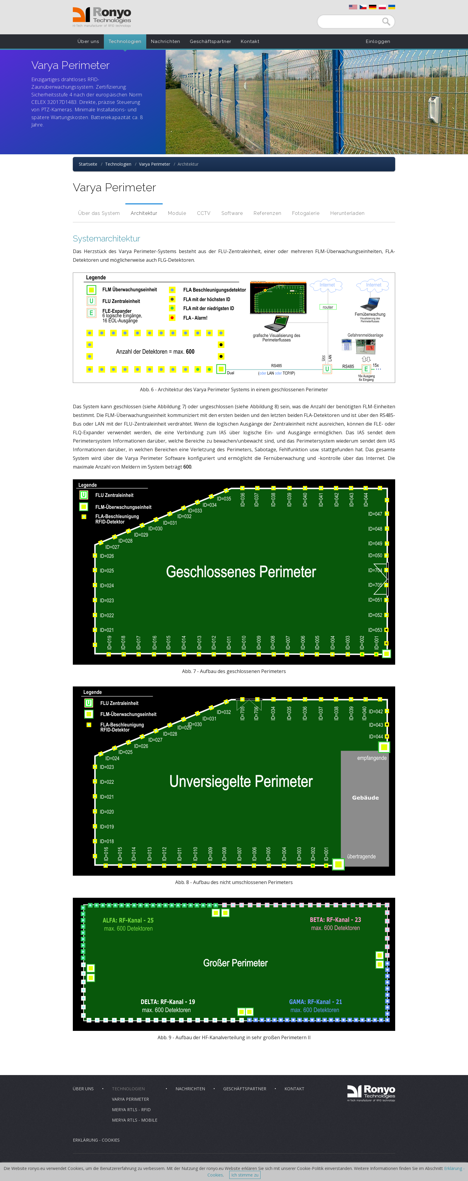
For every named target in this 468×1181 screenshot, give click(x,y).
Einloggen (378, 41)
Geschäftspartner (210, 41)
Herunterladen (347, 213)
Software (232, 213)
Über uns (88, 41)
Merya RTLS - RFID (131, 1109)
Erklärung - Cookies (96, 1140)
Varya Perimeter (154, 164)
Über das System (99, 213)
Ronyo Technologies (102, 17)
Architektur (144, 213)
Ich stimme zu (244, 1175)
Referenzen (267, 213)
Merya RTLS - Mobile (134, 1120)
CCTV (204, 213)
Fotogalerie (306, 213)
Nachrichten (165, 41)
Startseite (88, 164)
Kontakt (250, 41)
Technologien (125, 41)
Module (177, 213)
